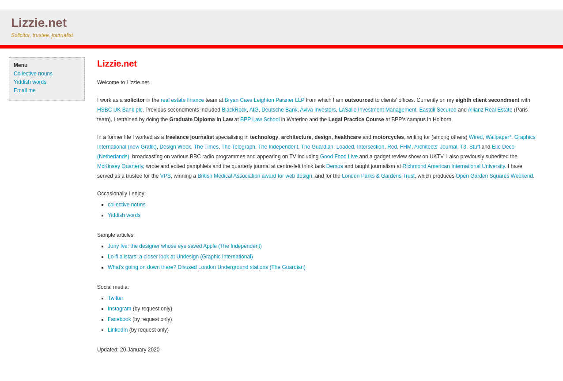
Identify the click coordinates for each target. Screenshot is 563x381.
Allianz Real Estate (490, 110)
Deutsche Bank (279, 110)
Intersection (370, 147)
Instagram (119, 309)
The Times (206, 147)
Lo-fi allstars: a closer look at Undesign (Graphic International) (180, 257)
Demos (334, 166)
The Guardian (317, 147)
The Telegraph (238, 147)
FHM (406, 147)
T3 (463, 147)
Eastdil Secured (438, 110)
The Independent (278, 147)
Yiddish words (30, 82)
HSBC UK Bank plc (120, 110)
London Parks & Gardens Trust (378, 176)
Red (392, 147)
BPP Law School (260, 119)
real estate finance (182, 100)
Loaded (345, 147)
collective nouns (126, 205)
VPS (165, 176)
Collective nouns (33, 74)
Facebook (119, 319)
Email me (25, 90)
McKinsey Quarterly (120, 166)
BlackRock (234, 110)
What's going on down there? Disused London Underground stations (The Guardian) (207, 267)
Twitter (115, 298)
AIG (254, 110)
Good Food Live (339, 156)
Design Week (175, 147)
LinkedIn (118, 330)
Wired (476, 137)
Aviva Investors (318, 110)
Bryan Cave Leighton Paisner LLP (265, 100)
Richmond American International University (454, 166)
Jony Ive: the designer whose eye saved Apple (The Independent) (185, 246)
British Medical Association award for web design (254, 176)
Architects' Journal (435, 147)
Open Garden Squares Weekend (494, 176)
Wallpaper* (498, 137)
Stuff (474, 147)
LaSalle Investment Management (377, 110)
